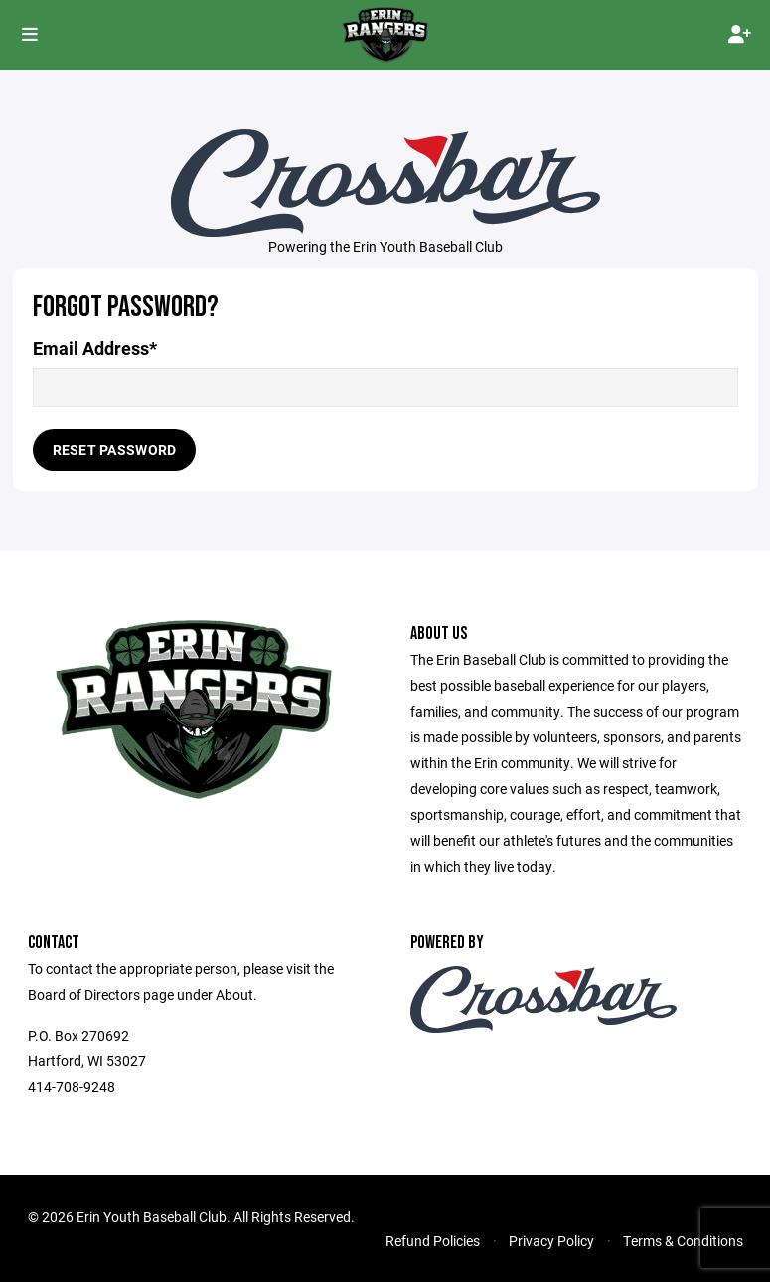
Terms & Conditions (683, 1240)
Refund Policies (432, 1240)
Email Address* (95, 348)
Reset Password (115, 449)
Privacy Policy (551, 1240)
